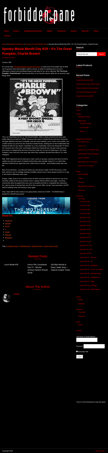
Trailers (80, 178)
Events (73, 31)
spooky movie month (50, 246)
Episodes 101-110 (85, 253)
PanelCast (61, 31)
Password (79, 346)
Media (49, 31)
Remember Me (82, 351)
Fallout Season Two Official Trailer (88, 84)
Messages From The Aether (87, 162)
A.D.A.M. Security (85, 123)
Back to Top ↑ (101, 451)
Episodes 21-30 (85, 221)
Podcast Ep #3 (85, 209)
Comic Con (82, 146)
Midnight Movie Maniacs (86, 186)
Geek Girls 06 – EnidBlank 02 (90, 277)
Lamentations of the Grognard (88, 154)
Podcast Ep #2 (85, 205)
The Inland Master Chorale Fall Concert (27, 67)
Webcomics (82, 121)
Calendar (81, 304)
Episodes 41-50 (85, 229)
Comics (16, 31)
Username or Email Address (85, 336)
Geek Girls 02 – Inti (86, 261)
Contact (7, 36)
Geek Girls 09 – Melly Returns (90, 289)
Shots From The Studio (86, 166)
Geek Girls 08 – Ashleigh (88, 285)
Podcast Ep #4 (85, 213)
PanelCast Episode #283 (84, 80)
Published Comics (84, 117)
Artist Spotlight (83, 174)
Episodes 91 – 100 (86, 249)
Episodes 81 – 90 (86, 245)
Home (6, 31)
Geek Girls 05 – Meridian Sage (90, 273)
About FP (85, 31)
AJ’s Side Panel (83, 142)
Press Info (81, 316)
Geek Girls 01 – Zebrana (88, 257)
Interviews (81, 190)
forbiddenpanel (24, 246)
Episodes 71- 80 (85, 241)
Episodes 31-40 (85, 225)
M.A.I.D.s (82, 131)
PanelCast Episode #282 (84, 96)
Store (96, 31)
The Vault (81, 199)
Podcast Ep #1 (85, 201)
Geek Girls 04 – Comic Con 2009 (91, 269)
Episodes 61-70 (85, 237)
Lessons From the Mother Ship (36, 44)
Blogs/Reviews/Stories (33, 31)
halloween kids (37, 246)
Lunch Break (84, 127)
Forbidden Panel (12, 246)
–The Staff (81, 312)
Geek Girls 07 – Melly (87, 281)
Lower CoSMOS (83, 158)
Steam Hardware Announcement (87, 88)
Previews (81, 182)
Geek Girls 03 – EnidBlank (89, 265)
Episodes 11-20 (85, 217)
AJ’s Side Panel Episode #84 (86, 92)
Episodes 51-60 (85, 233)
